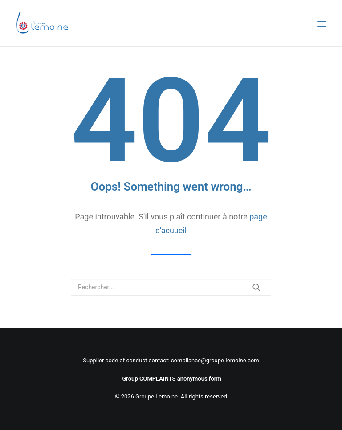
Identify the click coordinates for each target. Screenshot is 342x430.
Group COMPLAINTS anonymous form (171, 378)
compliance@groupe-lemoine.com (215, 360)
